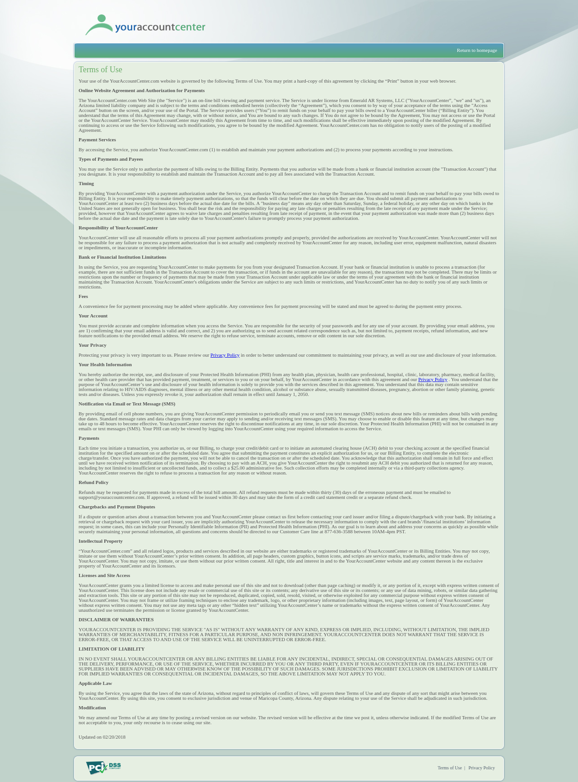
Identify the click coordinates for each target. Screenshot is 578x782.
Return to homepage (477, 50)
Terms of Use (450, 767)
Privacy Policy (224, 355)
